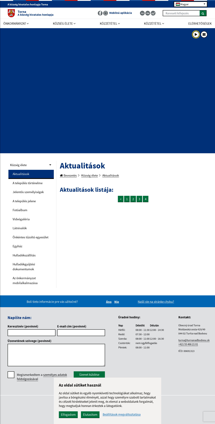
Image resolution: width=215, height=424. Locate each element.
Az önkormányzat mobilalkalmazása (25, 280)
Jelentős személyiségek (28, 192)
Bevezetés (68, 175)
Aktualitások (21, 174)
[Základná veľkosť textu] (147, 13)
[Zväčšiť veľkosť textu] (153, 13)
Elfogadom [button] (68, 415)
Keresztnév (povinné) (23, 326)
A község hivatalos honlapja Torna (29, 4)
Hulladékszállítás (24, 255)
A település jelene (24, 201)
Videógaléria (21, 219)
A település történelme (27, 183)
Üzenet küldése (89, 375)
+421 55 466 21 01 (188, 344)
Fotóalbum (20, 210)
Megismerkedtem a (42, 377)
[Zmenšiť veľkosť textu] (142, 13)
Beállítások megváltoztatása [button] (122, 414)
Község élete (18, 165)
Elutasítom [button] (90, 415)
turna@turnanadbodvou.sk (194, 340)
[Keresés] (203, 13)
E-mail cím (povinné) (71, 326)
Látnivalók (20, 228)
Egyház (17, 246)
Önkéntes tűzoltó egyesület (30, 237)
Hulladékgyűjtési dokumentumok (24, 266)
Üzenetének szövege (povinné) (29, 341)
